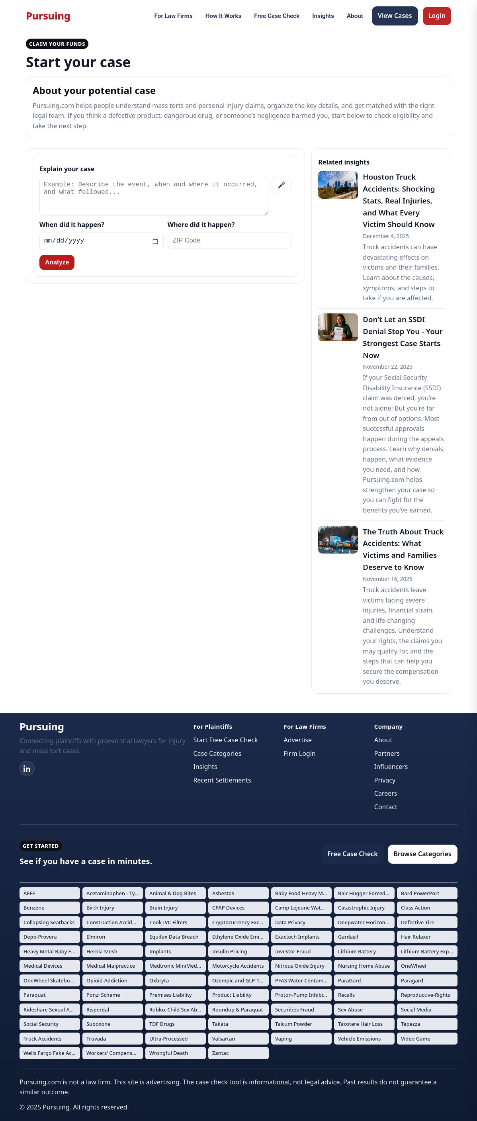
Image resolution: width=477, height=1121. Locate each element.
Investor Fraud (293, 951)
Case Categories (217, 753)
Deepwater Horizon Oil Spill (366, 922)
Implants (160, 951)
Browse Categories (423, 853)
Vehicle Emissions (359, 1038)
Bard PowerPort (420, 893)
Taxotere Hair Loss (360, 1023)
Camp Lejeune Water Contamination (303, 907)
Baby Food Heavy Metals (303, 893)
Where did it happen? (201, 224)
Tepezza (410, 1023)
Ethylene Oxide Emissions (240, 936)
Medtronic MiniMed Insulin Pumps (177, 965)
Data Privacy (290, 922)
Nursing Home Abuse (364, 965)
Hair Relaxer (416, 936)
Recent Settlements (222, 780)
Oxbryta (159, 980)
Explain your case (66, 168)
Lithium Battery (357, 951)
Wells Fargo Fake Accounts (51, 1052)
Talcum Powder (293, 1023)
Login (437, 15)
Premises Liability (170, 994)
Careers (385, 793)
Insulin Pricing (229, 951)
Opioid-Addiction (106, 980)
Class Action (415, 907)
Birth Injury (100, 907)
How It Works (223, 16)
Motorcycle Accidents (238, 965)
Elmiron (95, 936)
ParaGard (349, 980)
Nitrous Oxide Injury (300, 965)
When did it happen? (71, 224)
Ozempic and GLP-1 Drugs (240, 980)
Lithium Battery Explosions (429, 951)
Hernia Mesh (101, 951)
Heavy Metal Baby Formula (51, 951)
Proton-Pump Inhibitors (303, 994)
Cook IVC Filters (168, 922)
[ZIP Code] (230, 240)
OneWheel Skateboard (50, 980)
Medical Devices (42, 965)
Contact (385, 806)
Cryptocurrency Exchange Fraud (240, 922)
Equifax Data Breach (173, 936)
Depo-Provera (40, 936)
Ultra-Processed (168, 1038)
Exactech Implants (297, 936)
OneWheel (413, 965)
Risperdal (97, 1009)
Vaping (283, 1038)
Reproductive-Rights (425, 994)
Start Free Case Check (225, 740)
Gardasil (348, 936)
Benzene (34, 907)
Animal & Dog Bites (172, 893)
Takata (220, 1023)
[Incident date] (101, 241)
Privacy (384, 780)
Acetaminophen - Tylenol (114, 893)
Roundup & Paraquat (237, 1009)
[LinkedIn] (27, 768)
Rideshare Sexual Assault (51, 1009)
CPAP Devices (228, 907)
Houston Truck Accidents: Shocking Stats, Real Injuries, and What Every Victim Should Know (399, 200)
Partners (387, 753)
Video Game (415, 1038)
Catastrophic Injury (361, 907)
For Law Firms (173, 16)
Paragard (412, 980)
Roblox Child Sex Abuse (177, 1009)
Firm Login (300, 753)
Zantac (220, 1052)
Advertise (298, 740)
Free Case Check (276, 16)
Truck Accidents (42, 1038)
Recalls (346, 994)
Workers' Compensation (114, 1052)
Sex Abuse (350, 1009)
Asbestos (223, 893)
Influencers (391, 766)
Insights (323, 16)
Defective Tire (417, 922)
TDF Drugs (162, 1023)
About (355, 16)
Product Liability (232, 994)
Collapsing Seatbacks (49, 922)
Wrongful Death (168, 1052)
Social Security (41, 1023)
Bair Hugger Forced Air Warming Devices (366, 893)
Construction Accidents (114, 922)
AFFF (29, 893)
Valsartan (223, 1038)
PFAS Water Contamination (303, 980)
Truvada (96, 1038)
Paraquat (34, 994)
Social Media (416, 1009)
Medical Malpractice (110, 965)
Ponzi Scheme (103, 994)
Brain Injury (163, 907)
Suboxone (98, 1023)
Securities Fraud (294, 1009)
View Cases (395, 15)
